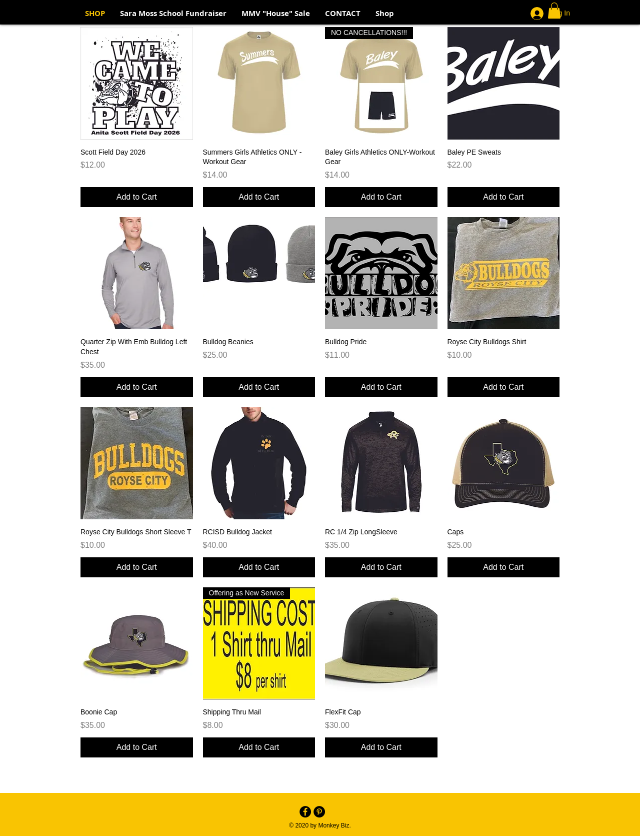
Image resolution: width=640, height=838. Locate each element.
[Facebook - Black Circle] (305, 811)
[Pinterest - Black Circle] (319, 811)
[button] (554, 11)
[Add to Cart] (136, 197)
